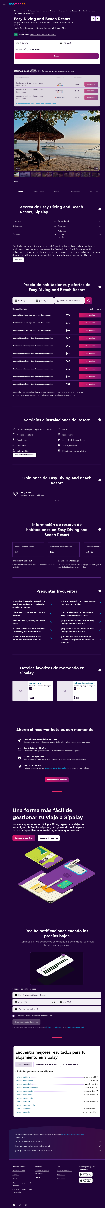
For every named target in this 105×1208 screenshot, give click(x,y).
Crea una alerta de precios (55, 768)
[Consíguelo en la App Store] (86, 1180)
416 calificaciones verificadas (43, 35)
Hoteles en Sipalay (89, 11)
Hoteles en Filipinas (48, 11)
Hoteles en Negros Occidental (69, 11)
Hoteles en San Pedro (25, 1098)
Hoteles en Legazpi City (25, 1105)
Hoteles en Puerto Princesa (27, 1088)
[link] (57, 779)
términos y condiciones (53, 1027)
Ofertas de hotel (19, 11)
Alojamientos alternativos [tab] (46, 1064)
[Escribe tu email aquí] (59, 1009)
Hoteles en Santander (24, 1091)
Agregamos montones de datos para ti (58, 1146)
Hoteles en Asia (33, 11)
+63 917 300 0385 (22, 31)
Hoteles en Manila (23, 1077)
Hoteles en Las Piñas (24, 1109)
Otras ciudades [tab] (24, 1064)
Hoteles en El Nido (23, 1112)
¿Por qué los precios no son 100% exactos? (58, 1150)
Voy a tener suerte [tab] (70, 1064)
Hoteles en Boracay (24, 1095)
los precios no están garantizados (72, 1134)
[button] (4, 4)
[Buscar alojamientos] (4, 16)
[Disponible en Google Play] (86, 1174)
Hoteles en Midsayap (24, 1081)
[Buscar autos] (4, 22)
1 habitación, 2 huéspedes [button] (28, 49)
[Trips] (4, 29)
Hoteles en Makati (23, 1102)
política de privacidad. (76, 1027)
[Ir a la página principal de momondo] (17, 4)
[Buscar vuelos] (4, 11)
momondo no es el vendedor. (58, 1141)
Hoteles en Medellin (24, 1084)
